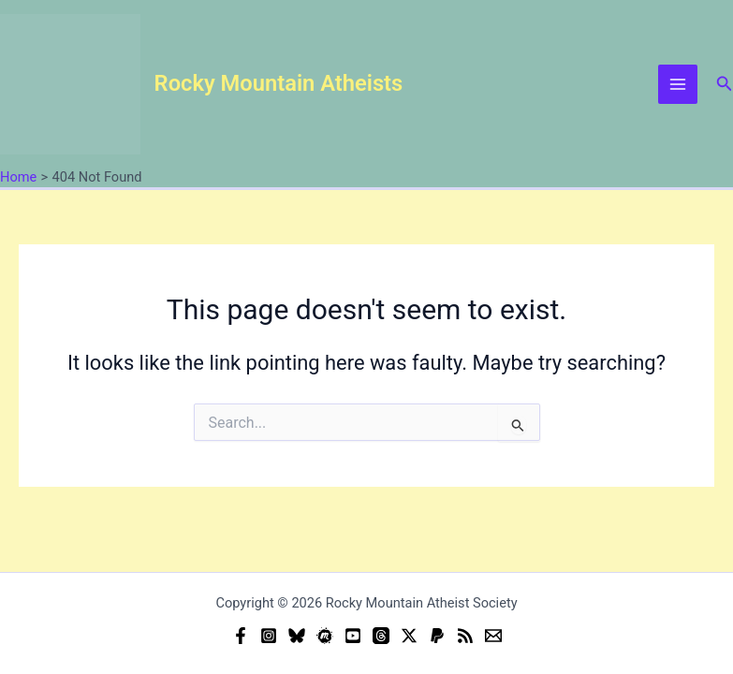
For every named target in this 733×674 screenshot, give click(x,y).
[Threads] (381, 635)
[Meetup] (324, 635)
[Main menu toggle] (677, 84)
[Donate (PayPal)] (437, 635)
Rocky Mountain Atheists (278, 83)
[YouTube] (353, 635)
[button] (724, 83)
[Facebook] (240, 635)
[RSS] (465, 635)
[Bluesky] (296, 635)
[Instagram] (268, 635)
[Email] (493, 635)
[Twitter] (409, 635)
